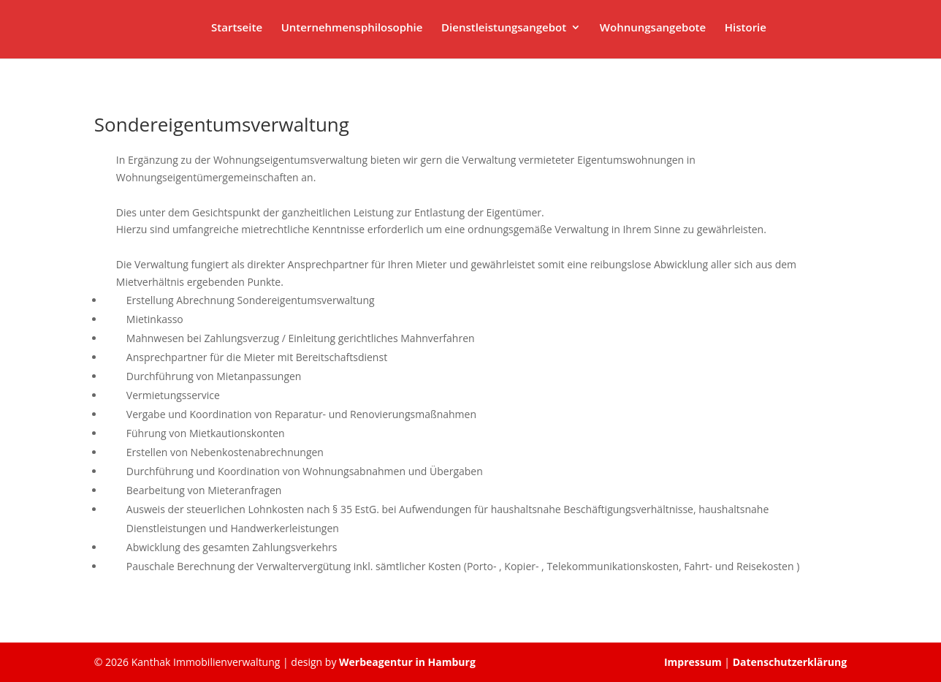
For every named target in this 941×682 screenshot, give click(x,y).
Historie (745, 28)
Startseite (236, 28)
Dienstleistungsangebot (503, 28)
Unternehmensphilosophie (352, 28)
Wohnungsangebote (653, 28)
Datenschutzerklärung (790, 662)
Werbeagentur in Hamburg (407, 662)
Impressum (694, 662)
